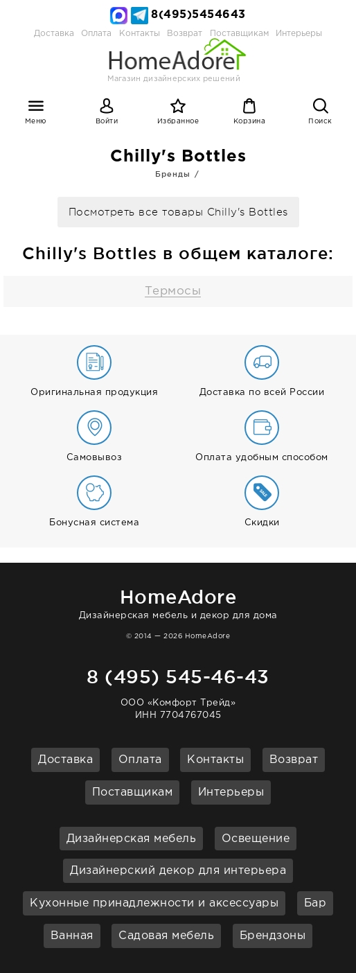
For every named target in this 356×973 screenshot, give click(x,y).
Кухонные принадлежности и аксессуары (154, 903)
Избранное (178, 122)
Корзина (249, 122)
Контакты (215, 760)
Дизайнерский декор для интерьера (178, 871)
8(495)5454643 (198, 15)
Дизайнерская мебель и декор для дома (178, 602)
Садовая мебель (166, 936)
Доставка (54, 33)
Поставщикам (132, 792)
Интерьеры (299, 33)
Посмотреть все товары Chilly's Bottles (178, 212)
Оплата (96, 33)
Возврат (294, 760)
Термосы (173, 291)
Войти (107, 122)
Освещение (256, 839)
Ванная (72, 936)
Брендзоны (273, 936)
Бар (315, 903)
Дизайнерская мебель (131, 839)
